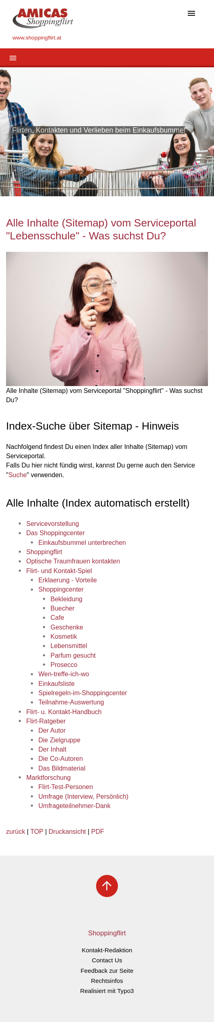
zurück (15, 831)
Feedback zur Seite (107, 970)
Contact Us (107, 960)
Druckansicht (67, 831)
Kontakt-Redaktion (107, 950)
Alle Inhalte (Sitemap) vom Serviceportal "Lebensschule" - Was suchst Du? (101, 229)
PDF (97, 831)
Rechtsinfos (107, 980)
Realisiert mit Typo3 (107, 990)
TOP (36, 831)
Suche (17, 475)
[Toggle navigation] (191, 13)
